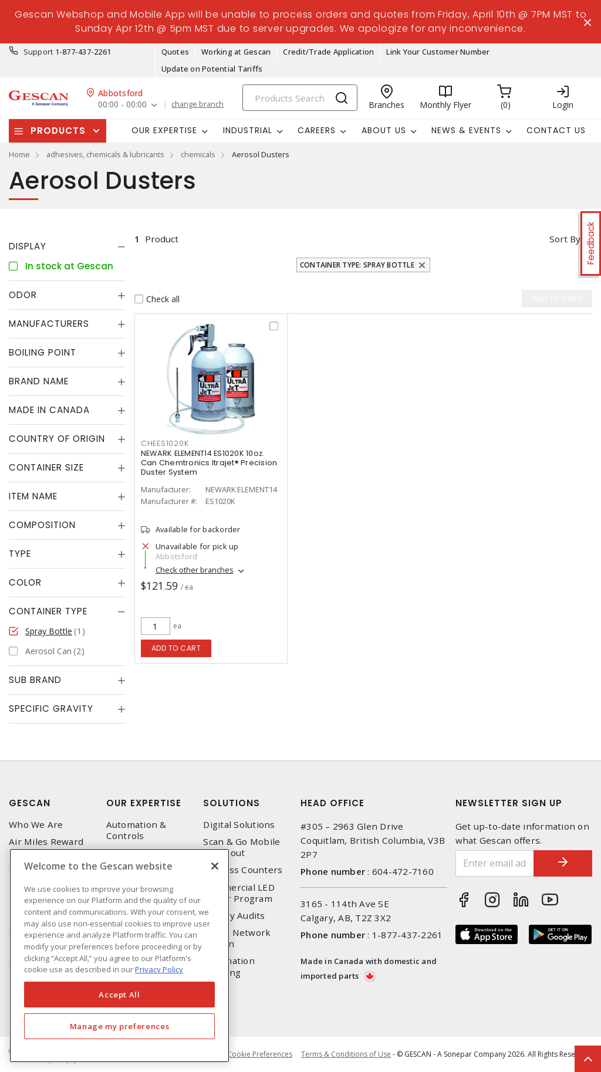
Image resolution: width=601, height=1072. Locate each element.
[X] (215, 866)
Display (27, 246)
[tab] (67, 246)
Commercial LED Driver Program (239, 893)
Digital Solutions (239, 824)
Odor (23, 295)
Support (38, 51)
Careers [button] (317, 130)
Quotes (175, 51)
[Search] (299, 97)
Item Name (33, 496)
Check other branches (195, 569)
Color (25, 582)
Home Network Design (237, 938)
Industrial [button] (247, 130)
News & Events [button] (466, 130)
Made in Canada (49, 410)
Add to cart (176, 648)
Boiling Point (42, 352)
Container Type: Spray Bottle (357, 265)
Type (20, 553)
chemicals (198, 154)
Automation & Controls (136, 830)
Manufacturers (49, 323)
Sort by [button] (564, 239)
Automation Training (229, 966)
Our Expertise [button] (164, 130)
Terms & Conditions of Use (346, 1054)
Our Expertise (143, 803)
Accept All (119, 994)
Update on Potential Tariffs (212, 68)
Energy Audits (234, 915)
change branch (197, 104)
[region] (119, 955)
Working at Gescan (236, 51)
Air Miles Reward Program (46, 847)
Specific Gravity (51, 708)
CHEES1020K (165, 443)
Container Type (48, 611)
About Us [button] (384, 130)
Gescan (29, 803)
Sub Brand (35, 680)
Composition (42, 525)
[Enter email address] (495, 863)
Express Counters (242, 869)
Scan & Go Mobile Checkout (241, 847)
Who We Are (36, 824)
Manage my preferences (120, 1026)
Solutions (231, 803)
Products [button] (58, 130)
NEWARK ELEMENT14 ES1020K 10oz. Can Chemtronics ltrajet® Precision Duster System (209, 462)
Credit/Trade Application (328, 51)
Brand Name (39, 381)
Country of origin (57, 438)
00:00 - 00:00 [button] (122, 105)
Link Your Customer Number (437, 51)
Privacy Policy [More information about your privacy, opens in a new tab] (159, 969)
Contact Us (556, 130)
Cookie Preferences (259, 1054)
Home (19, 154)
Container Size (46, 467)
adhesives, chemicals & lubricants (105, 154)
